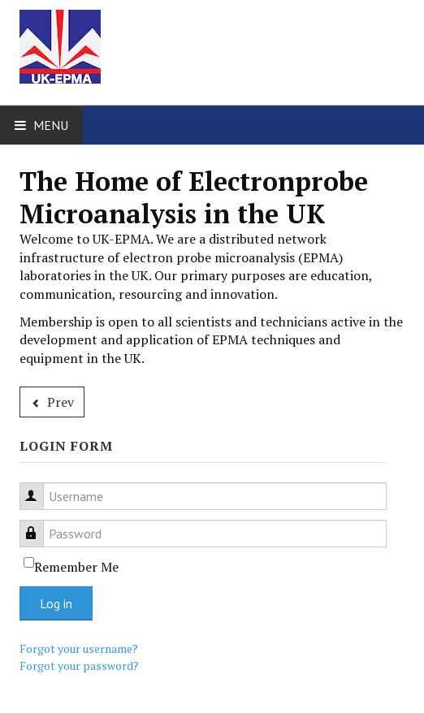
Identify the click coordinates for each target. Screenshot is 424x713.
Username (39, 486)
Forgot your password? (79, 665)
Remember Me (76, 567)
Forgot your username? (78, 648)
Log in (56, 603)
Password (39, 524)
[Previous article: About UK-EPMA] (51, 402)
